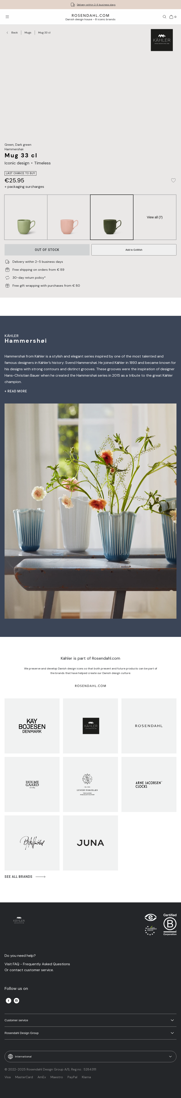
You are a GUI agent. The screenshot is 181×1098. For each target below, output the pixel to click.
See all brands (25, 877)
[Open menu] (7, 17)
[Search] (164, 17)
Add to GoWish (134, 249)
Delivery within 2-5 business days (96, 4)
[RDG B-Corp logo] (169, 925)
